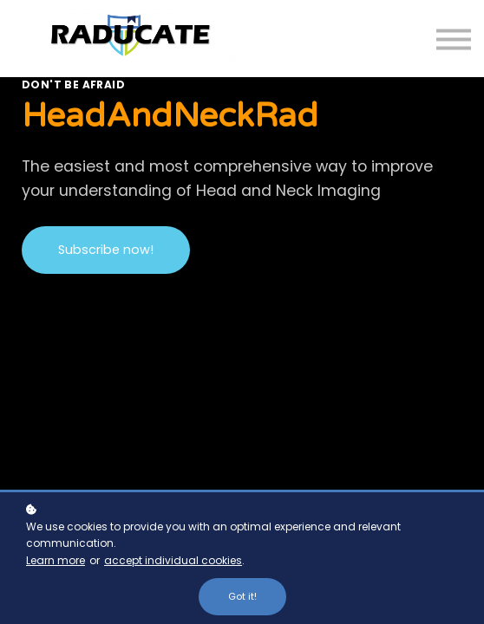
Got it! (242, 596)
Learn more (55, 560)
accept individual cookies (173, 560)
